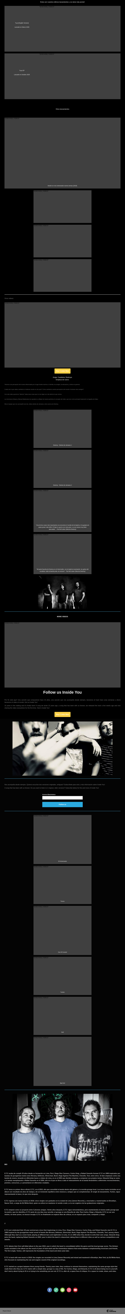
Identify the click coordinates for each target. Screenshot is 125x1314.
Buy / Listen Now (62, 371)
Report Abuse (7, 1311)
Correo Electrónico (48, 794)
